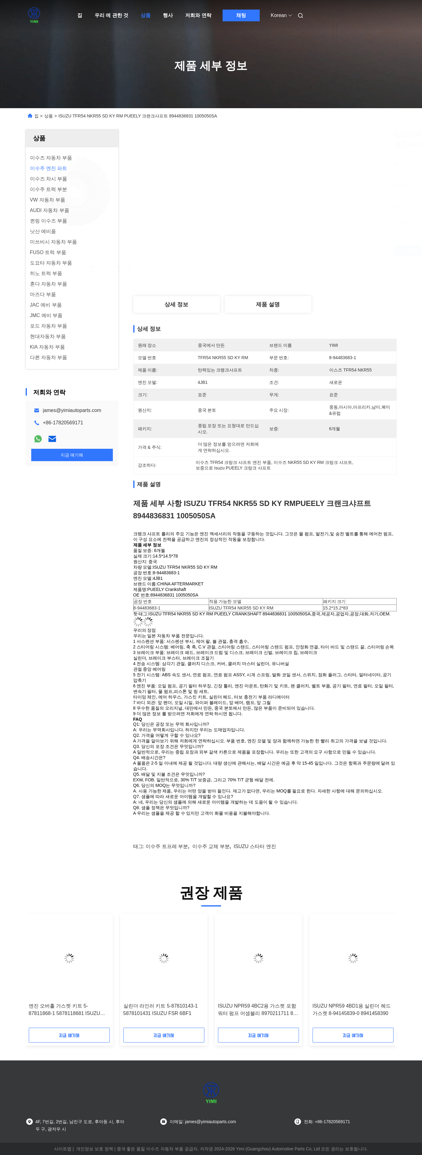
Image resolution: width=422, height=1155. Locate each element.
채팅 (241, 15)
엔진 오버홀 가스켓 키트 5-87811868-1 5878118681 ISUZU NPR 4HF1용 (64, 1010)
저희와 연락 (198, 15)
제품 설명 (268, 304)
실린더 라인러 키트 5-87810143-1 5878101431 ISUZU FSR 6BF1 (160, 1009)
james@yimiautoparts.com (72, 410)
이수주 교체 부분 (211, 846)
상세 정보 (176, 304)
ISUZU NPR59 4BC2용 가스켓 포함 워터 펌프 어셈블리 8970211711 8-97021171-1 (257, 1010)
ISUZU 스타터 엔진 (255, 846)
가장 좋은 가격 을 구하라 (301, 250)
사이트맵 (62, 1148)
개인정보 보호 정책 (94, 1148)
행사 (168, 15)
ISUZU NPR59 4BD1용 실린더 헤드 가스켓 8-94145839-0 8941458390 (352, 1009)
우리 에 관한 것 (111, 15)
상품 (146, 15)
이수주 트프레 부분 (167, 846)
